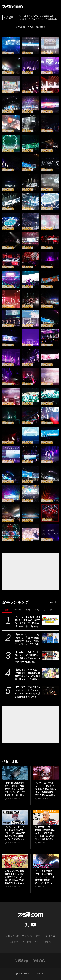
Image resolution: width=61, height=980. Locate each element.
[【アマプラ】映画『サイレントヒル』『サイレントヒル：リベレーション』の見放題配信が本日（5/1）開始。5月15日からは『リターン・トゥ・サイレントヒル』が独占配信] (50, 690)
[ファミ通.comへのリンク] (12, 6)
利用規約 (50, 936)
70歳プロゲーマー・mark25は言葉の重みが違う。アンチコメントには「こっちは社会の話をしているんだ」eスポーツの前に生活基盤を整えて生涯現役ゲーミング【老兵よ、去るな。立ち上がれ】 (45, 833)
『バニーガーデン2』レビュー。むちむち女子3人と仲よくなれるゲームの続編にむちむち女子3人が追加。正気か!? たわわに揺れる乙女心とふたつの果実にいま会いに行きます (45, 789)
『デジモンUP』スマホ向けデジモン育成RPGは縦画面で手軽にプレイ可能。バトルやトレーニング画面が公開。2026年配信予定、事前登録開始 (27, 639)
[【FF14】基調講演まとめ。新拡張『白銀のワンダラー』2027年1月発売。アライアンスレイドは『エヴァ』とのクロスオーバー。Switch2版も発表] (15, 773)
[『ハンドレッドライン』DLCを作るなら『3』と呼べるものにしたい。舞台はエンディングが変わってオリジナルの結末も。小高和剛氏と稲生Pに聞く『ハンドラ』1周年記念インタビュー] (15, 817)
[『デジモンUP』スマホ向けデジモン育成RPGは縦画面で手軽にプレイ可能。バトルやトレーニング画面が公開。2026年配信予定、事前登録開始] (50, 637)
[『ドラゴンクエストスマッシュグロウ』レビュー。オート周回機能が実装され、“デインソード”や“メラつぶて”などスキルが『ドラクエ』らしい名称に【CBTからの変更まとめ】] (46, 861)
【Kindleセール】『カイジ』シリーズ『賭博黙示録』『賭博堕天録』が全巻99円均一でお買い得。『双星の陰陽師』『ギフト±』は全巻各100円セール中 (27, 657)
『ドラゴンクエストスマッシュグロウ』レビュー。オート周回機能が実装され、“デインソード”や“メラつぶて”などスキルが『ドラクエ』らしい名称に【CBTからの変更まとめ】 (45, 877)
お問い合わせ (12, 936)
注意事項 (14, 941)
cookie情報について (30, 941)
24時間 (17, 609)
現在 (7, 609)
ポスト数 (48, 609)
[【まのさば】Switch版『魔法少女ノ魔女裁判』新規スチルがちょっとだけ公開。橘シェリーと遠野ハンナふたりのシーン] (50, 672)
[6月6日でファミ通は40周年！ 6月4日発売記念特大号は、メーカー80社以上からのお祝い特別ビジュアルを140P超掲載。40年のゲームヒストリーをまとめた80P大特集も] (15, 861)
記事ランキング (15, 602)
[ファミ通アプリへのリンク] (21, 960)
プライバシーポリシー (32, 936)
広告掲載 (47, 941)
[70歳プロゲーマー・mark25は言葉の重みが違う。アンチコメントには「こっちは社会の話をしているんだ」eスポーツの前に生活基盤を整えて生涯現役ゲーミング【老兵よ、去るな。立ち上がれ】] (46, 817)
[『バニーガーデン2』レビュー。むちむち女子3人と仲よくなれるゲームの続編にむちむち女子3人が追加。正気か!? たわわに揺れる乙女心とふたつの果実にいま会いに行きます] (46, 773)
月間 (37, 609)
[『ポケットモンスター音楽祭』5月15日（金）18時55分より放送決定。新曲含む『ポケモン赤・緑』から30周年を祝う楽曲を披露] (50, 620)
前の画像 (20, 27)
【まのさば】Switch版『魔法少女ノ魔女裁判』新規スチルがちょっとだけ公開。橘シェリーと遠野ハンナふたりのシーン (27, 674)
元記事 (8, 17)
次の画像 (41, 27)
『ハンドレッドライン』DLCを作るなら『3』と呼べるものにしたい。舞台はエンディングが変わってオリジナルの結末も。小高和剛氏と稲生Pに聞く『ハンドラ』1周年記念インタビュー (15, 833)
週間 (27, 609)
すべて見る (54, 602)
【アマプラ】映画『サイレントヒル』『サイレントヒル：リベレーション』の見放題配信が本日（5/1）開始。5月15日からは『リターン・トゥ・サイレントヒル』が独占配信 (27, 692)
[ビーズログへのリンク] (41, 960)
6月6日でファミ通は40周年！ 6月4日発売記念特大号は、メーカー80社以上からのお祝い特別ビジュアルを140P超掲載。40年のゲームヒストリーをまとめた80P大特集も (15, 877)
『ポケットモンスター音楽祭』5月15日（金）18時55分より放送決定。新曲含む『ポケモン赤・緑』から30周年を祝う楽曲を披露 (27, 622)
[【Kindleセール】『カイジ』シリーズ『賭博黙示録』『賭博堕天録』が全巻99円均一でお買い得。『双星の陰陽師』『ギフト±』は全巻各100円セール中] (50, 655)
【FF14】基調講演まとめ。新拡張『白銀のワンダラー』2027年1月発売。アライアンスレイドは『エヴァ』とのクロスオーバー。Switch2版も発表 (15, 789)
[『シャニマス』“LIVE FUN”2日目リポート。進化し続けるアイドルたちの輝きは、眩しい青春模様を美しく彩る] (11, 45)
